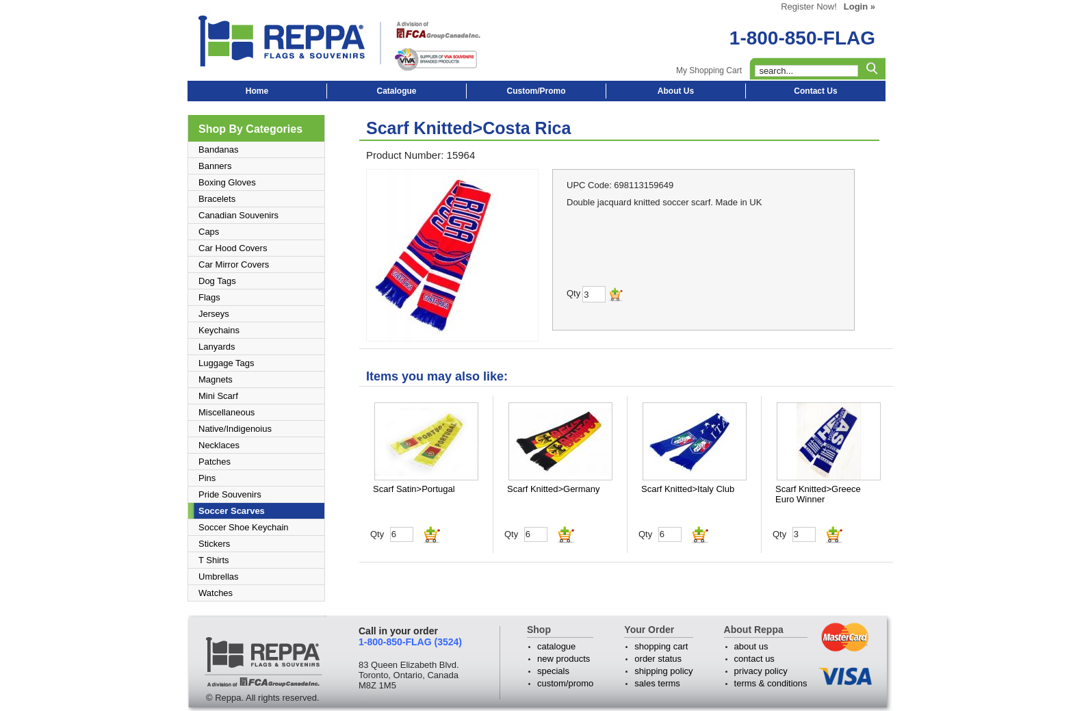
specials (553, 671)
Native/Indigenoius (235, 429)
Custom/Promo (535, 91)
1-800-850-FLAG (802, 38)
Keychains (219, 330)
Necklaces (219, 445)
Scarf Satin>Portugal (414, 489)
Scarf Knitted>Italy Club (687, 489)
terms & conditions (770, 683)
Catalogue (396, 91)
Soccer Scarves (231, 511)
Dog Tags (217, 281)
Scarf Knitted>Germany (553, 489)
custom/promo (565, 683)
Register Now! (809, 6)
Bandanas (218, 149)
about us (751, 646)
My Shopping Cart (709, 70)
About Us (676, 91)
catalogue (556, 646)
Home (257, 91)
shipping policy (663, 671)
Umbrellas (218, 576)
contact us (754, 659)
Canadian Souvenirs (238, 215)
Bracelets (216, 199)
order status (658, 659)
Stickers (214, 544)
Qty (377, 534)
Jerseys (213, 314)
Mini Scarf (218, 396)
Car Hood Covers (232, 248)
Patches (214, 461)
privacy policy (761, 671)
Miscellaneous (226, 412)
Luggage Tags (226, 363)
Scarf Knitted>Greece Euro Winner (818, 494)
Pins (207, 478)
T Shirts (213, 560)
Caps (208, 232)
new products (563, 659)
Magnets (215, 379)
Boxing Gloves (227, 182)
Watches (215, 593)
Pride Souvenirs (229, 494)
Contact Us (815, 91)
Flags (209, 297)
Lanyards (216, 346)
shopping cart (661, 646)
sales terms (657, 683)
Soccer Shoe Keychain (243, 527)
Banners (214, 166)
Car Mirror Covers (233, 264)
